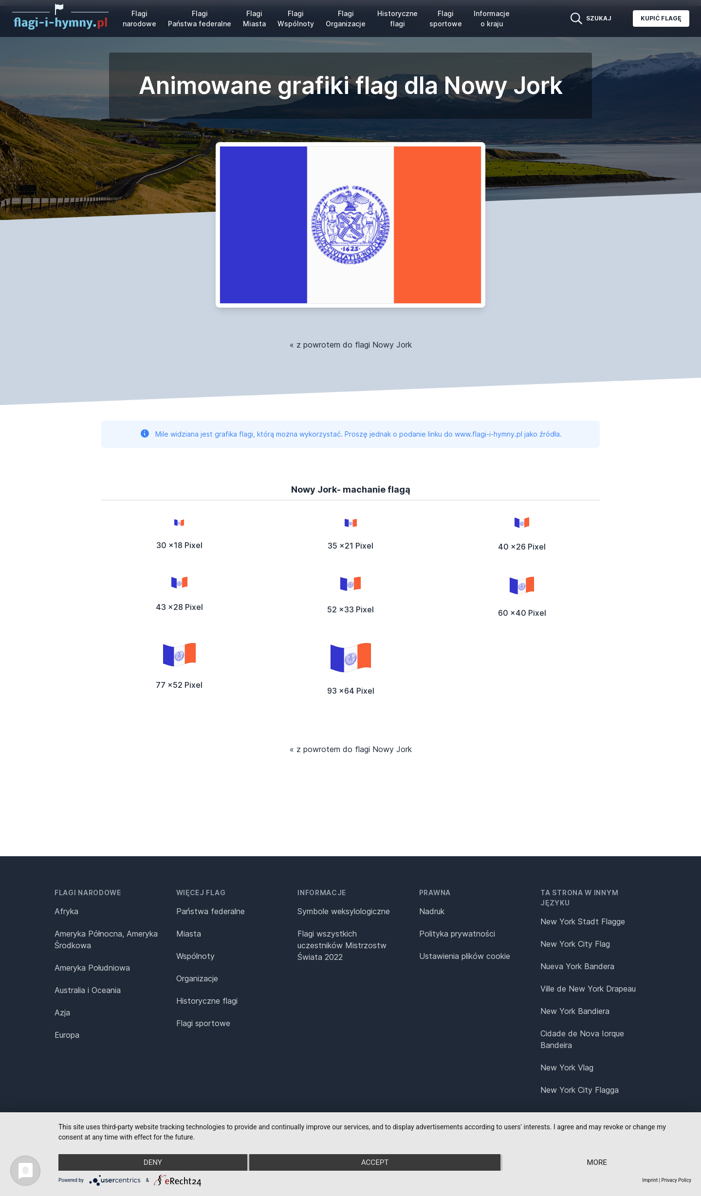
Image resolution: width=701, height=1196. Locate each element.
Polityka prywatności (457, 933)
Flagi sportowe (445, 18)
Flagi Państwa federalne (199, 18)
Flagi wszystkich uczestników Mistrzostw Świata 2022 (342, 945)
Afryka (66, 911)
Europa (67, 1035)
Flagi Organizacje (346, 18)
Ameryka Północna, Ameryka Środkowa (106, 939)
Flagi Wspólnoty (295, 18)
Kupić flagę (661, 18)
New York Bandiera (574, 1011)
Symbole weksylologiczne (343, 911)
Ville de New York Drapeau (588, 989)
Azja (62, 1012)
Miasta (188, 933)
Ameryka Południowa (92, 968)
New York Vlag (566, 1067)
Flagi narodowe (139, 18)
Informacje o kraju (492, 18)
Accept (374, 1162)
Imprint (650, 1180)
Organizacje (197, 978)
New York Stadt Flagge (582, 921)
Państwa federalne (210, 911)
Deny (153, 1162)
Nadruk (431, 911)
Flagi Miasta (254, 18)
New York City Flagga (579, 1090)
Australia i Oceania (88, 990)
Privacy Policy (676, 1180)
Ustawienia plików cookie (464, 956)
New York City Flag (575, 944)
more (597, 1162)
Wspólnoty (195, 956)
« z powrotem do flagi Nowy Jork (351, 345)
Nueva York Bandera (577, 966)
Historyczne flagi (397, 18)
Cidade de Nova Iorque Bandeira (582, 1039)
